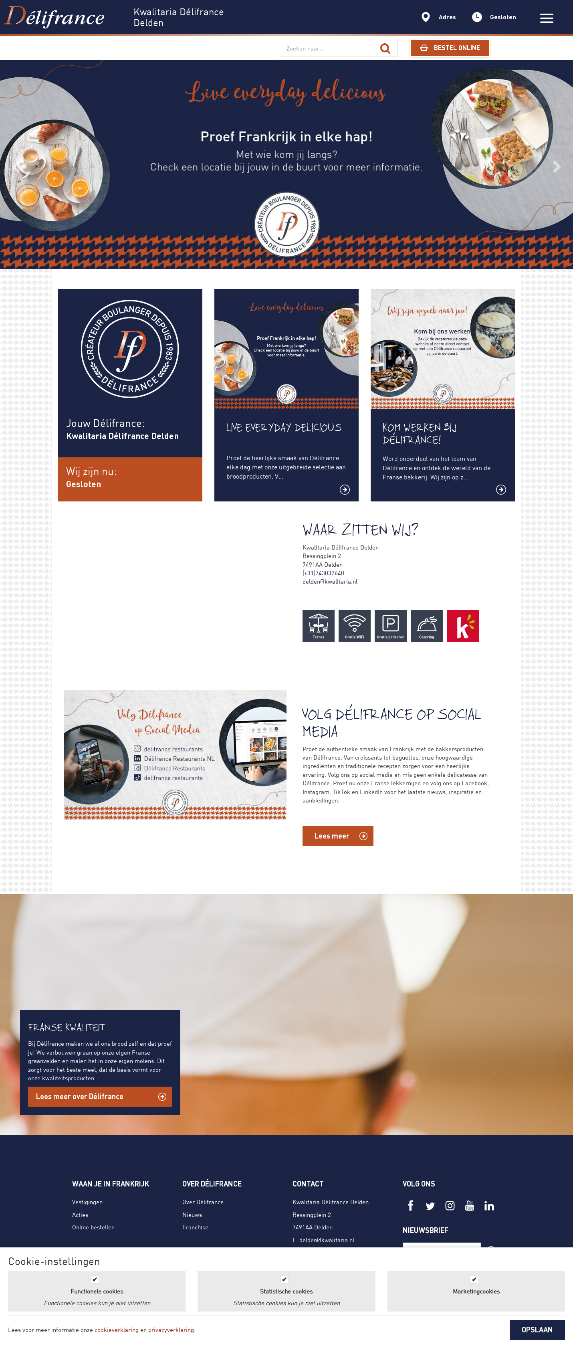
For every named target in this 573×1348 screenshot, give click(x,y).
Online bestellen (93, 1227)
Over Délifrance (203, 1201)
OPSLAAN (537, 1329)
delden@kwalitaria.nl (330, 581)
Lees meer (332, 835)
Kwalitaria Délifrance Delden (331, 1201)
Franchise (195, 1227)
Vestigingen (87, 1201)
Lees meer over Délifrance (79, 1096)
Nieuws (192, 1214)
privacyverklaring (171, 1329)
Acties (80, 1214)
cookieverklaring (117, 1329)
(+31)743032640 (323, 572)
